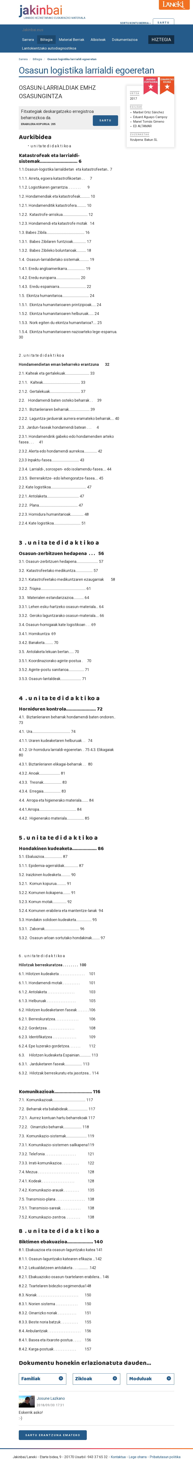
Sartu (163, 22)
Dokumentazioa (125, 39)
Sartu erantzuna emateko (52, 1435)
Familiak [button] (30, 1379)
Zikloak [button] (83, 1379)
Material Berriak (71, 39)
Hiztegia (161, 39)
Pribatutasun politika (165, 1457)
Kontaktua (118, 1457)
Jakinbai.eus (32, 29)
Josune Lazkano (51, 1398)
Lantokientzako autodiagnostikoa (49, 48)
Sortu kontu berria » (135, 23)
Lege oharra (138, 1457)
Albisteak (98, 39)
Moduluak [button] (140, 1379)
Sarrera (28, 39)
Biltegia (46, 39)
